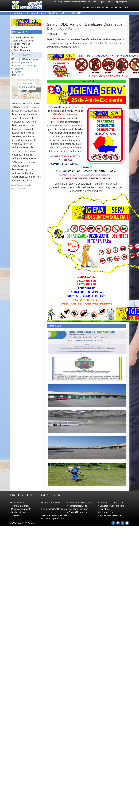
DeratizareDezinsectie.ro (80, 502)
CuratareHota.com (51, 502)
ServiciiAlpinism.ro (77, 512)
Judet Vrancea (55, 13)
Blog (114, 7)
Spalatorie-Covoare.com (111, 506)
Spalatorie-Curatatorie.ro (111, 515)
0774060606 (25, 55)
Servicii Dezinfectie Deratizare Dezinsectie (29, 13)
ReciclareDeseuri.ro (77, 509)
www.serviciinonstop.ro (26, 65)
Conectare (106, 2)
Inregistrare (122, 2)
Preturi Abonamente (20, 509)
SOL (33, 523)
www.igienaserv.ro (24, 62)
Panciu (66, 13)
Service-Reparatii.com (52, 518)
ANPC (27, 523)
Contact (123, 7)
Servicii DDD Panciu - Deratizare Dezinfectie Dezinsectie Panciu (84, 26)
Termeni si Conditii (20, 506)
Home (86, 7)
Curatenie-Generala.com (111, 502)
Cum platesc (17, 502)
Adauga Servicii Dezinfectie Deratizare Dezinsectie (75, 2)
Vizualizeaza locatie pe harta (27, 85)
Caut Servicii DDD (100, 7)
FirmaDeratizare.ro (77, 506)
